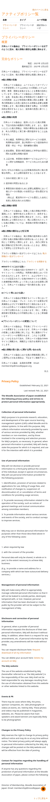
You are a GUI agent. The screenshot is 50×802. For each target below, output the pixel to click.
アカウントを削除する (37, 261)
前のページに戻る (40, 9)
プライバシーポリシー (18, 37)
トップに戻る (40, 798)
